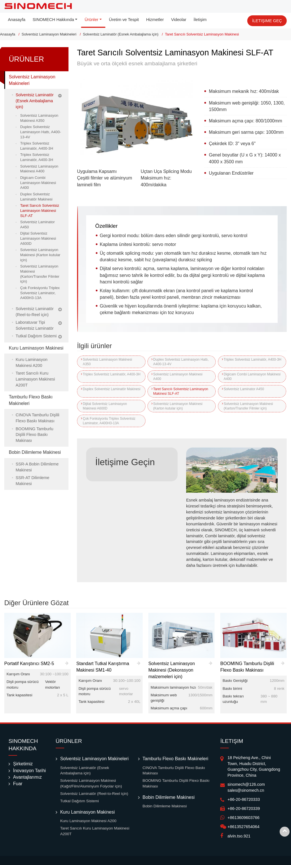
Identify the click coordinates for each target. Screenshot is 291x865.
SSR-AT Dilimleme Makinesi (32, 480)
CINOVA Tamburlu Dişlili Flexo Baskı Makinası (37, 418)
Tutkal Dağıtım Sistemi (36, 336)
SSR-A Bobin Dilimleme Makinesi (37, 467)
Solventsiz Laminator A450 (243, 389)
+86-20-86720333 (243, 799)
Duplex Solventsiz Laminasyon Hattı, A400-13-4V (180, 362)
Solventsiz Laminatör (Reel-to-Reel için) (35, 311)
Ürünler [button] (91, 19)
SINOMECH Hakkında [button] (53, 19)
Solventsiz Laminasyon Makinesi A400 (177, 376)
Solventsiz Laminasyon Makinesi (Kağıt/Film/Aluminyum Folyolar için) (91, 784)
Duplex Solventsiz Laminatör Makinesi (104, 391)
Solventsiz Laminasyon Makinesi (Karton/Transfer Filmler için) (248, 406)
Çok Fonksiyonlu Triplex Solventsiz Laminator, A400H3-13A (109, 421)
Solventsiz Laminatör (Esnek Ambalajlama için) (121, 34)
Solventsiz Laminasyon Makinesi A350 (107, 362)
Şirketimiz (23, 763)
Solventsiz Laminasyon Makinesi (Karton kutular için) (177, 406)
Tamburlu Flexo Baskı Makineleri (31, 400)
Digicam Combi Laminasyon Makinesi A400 (251, 376)
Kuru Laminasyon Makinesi (36, 348)
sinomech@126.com (246, 784)
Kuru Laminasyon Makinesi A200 (31, 362)
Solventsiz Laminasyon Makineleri (49, 34)
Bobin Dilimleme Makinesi (35, 452)
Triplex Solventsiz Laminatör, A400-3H (250, 362)
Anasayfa (16, 19)
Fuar (17, 783)
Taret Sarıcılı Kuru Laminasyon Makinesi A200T (35, 379)
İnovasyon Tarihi (29, 770)
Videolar (178, 19)
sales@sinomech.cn (245, 790)
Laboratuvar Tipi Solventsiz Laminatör (35, 325)
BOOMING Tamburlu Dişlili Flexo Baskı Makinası (34, 435)
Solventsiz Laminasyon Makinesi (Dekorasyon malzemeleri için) (171, 670)
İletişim (200, 19)
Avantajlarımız (27, 777)
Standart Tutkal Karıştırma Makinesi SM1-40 (102, 666)
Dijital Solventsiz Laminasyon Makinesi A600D (105, 406)
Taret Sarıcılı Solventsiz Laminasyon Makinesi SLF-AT (180, 391)
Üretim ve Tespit (124, 19)
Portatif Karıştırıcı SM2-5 (29, 663)
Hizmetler (155, 19)
